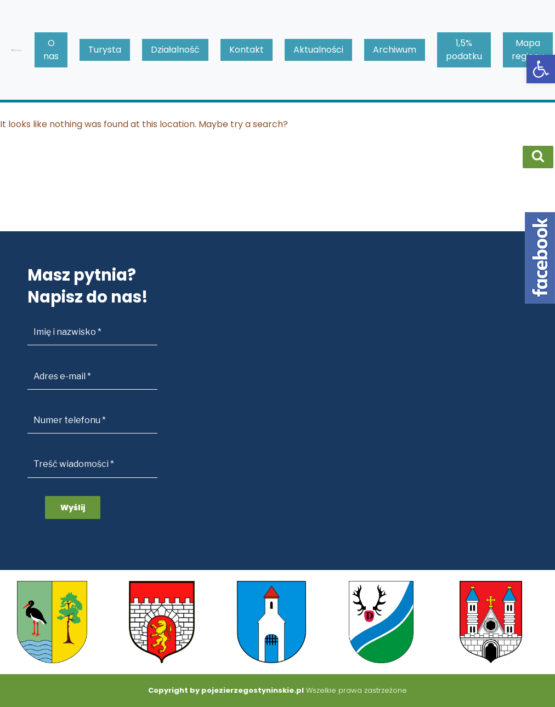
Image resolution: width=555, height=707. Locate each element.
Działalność (175, 49)
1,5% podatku (464, 49)
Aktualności (318, 49)
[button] (540, 69)
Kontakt (246, 49)
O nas (51, 49)
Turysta (104, 49)
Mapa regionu (528, 49)
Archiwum (394, 49)
